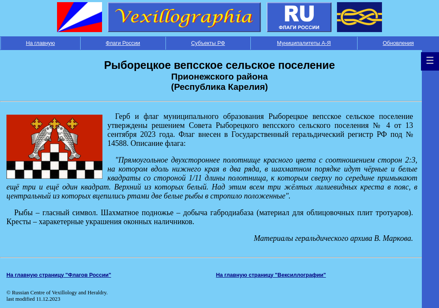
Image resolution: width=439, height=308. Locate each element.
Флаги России (123, 43)
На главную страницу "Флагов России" (58, 275)
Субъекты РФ (208, 43)
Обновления (398, 43)
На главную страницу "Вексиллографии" (271, 275)
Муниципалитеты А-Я (304, 43)
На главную (40, 43)
